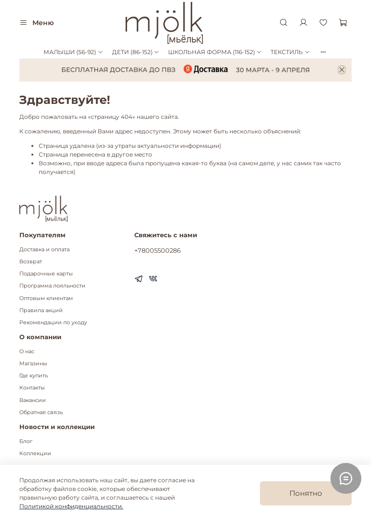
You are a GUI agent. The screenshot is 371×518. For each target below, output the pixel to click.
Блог (25, 441)
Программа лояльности (52, 286)
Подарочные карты (46, 274)
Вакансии (32, 400)
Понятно (305, 493)
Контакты (32, 388)
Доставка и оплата (44, 249)
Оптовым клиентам (46, 298)
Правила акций (41, 310)
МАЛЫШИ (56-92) (73, 52)
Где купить (33, 376)
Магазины (33, 363)
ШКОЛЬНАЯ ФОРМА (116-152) (215, 52)
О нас (26, 351)
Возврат (30, 262)
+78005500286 (157, 250)
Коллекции (35, 453)
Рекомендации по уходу (53, 322)
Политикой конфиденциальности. (71, 506)
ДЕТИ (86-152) (135, 52)
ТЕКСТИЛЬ (290, 52)
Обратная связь (41, 412)
